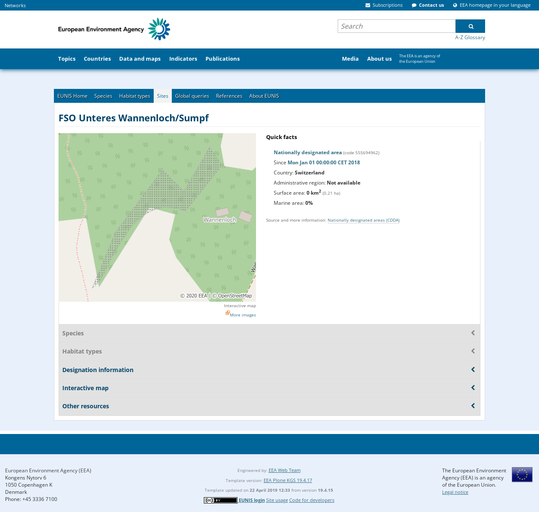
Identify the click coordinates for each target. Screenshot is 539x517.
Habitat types (134, 95)
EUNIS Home (72, 95)
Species (103, 95)
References (229, 95)
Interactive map (240, 305)
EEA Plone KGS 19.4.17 (288, 480)
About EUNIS (264, 95)
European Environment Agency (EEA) (48, 470)
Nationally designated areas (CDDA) (364, 220)
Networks (15, 5)
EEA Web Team (285, 470)
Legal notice (455, 492)
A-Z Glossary (470, 37)
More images (243, 315)
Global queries (192, 95)
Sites (162, 95)
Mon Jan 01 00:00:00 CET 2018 (324, 162)
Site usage (277, 500)
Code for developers (311, 500)
